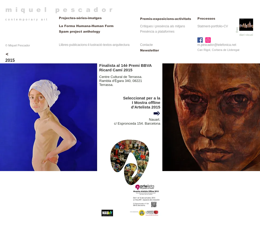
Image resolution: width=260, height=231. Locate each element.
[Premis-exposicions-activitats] (166, 18)
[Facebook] (200, 40)
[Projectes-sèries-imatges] (96, 18)
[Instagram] (208, 40)
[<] (7, 54)
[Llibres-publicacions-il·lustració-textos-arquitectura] (94, 45)
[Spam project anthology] (96, 31)
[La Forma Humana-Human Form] (86, 26)
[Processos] (206, 18)
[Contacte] (158, 45)
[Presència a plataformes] (157, 31)
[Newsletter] (158, 50)
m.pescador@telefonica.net (216, 45)
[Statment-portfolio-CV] (212, 26)
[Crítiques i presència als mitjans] (162, 26)
